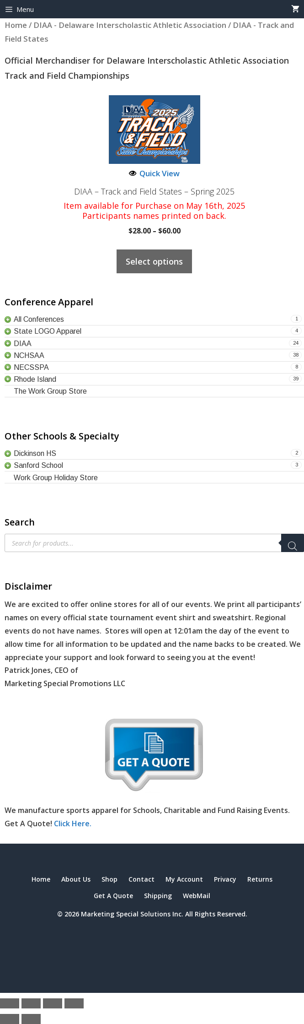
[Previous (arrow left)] (9, 1019)
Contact (141, 879)
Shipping (158, 895)
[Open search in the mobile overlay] (154, 543)
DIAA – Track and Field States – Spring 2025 (154, 192)
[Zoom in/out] (9, 1003)
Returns (259, 879)
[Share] (52, 1003)
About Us (76, 879)
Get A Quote (113, 895)
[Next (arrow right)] (31, 1019)
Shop (109, 879)
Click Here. (72, 823)
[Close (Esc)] (74, 1003)
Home (41, 879)
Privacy (225, 879)
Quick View (154, 173)
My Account (184, 879)
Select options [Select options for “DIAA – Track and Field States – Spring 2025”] (154, 261)
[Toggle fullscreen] (31, 1003)
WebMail (196, 895)
